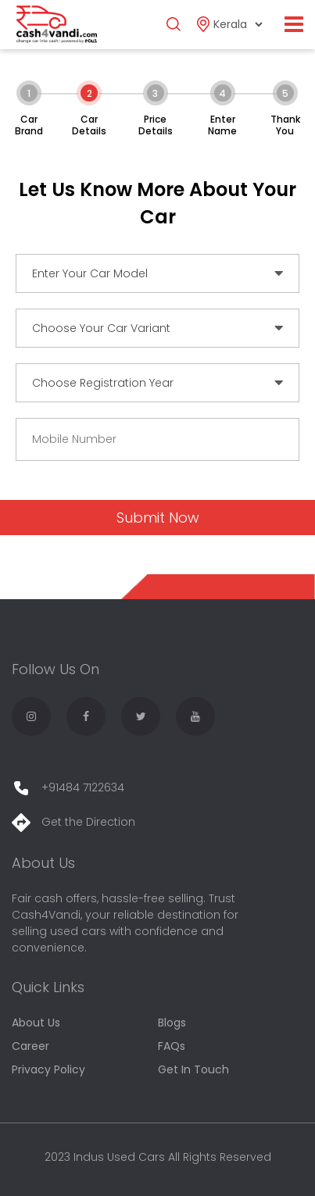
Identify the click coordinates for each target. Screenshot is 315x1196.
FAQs (171, 1046)
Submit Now (157, 517)
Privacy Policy (48, 1069)
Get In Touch (193, 1069)
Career (30, 1046)
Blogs (172, 1022)
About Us (36, 1022)
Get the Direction (73, 822)
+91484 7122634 (68, 787)
